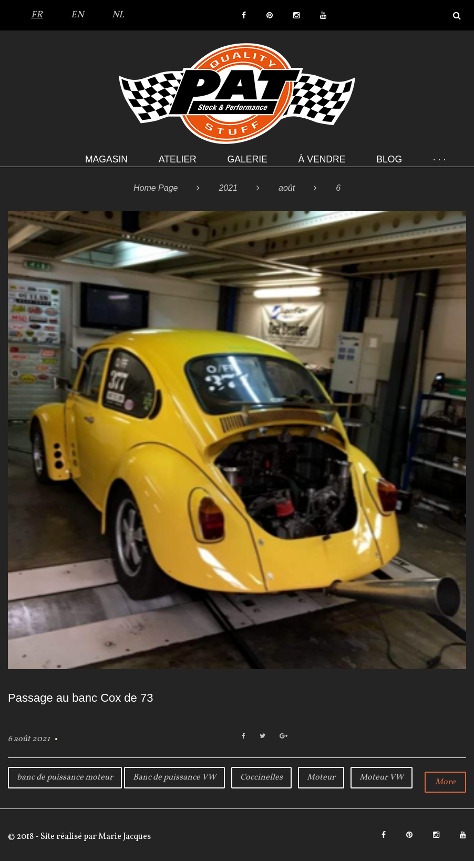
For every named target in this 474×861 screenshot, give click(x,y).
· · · (439, 159)
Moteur (321, 777)
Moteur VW (381, 777)
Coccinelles (261, 777)
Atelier (178, 159)
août (287, 187)
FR (37, 15)
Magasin (106, 159)
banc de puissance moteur (65, 777)
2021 (228, 187)
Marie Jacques (124, 837)
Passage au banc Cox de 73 (80, 697)
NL (118, 15)
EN (77, 15)
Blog (389, 159)
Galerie (247, 159)
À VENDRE (322, 159)
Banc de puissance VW (174, 777)
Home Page (155, 187)
